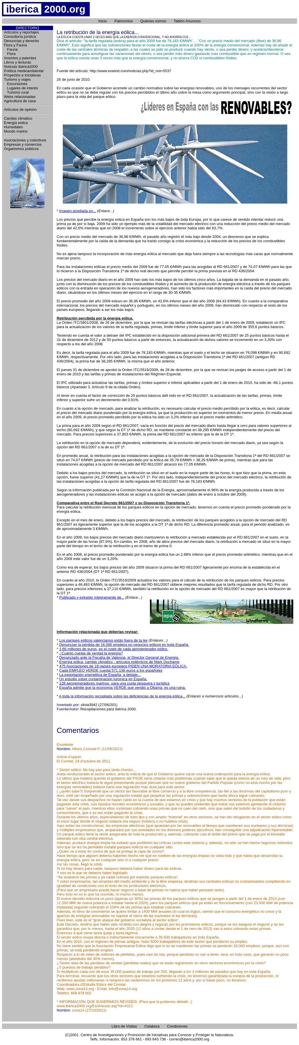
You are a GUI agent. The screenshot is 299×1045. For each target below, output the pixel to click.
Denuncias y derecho (21, 41)
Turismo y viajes (17, 79)
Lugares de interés (21, 88)
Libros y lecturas (17, 62)
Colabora (152, 1026)
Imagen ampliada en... (77, 211)
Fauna (11, 49)
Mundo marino (16, 131)
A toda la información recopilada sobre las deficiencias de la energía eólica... (122, 696)
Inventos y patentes (20, 58)
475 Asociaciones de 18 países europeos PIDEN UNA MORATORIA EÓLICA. (123, 666)
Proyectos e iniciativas (22, 75)
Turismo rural (16, 92)
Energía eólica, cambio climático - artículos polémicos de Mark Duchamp (119, 662)
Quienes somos (153, 21)
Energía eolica (16, 123)
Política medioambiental (24, 71)
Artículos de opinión (20, 109)
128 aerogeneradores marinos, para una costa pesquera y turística (114, 683)
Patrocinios (123, 21)
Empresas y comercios (23, 144)
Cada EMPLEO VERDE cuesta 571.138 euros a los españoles (111, 670)
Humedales (13, 127)
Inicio (102, 21)
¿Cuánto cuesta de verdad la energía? (91, 653)
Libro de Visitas (124, 1026)
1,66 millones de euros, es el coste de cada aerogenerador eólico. (113, 649)
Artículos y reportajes (21, 32)
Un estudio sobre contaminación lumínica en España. (103, 679)
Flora (9, 54)
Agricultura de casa (20, 101)
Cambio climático (18, 118)
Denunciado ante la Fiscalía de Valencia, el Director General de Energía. (119, 657)
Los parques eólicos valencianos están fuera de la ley (103, 640)
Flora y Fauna (15, 45)
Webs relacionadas (20, 96)
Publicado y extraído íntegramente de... (91, 597)
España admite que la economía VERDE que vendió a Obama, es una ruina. (122, 687)
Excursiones (16, 84)
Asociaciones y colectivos (25, 140)
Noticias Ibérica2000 (21, 66)
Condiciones (177, 1026)
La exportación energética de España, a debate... (100, 675)
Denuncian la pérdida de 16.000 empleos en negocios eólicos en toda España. (124, 644)
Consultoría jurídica (20, 36)
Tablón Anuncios (187, 21)
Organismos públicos (21, 149)
